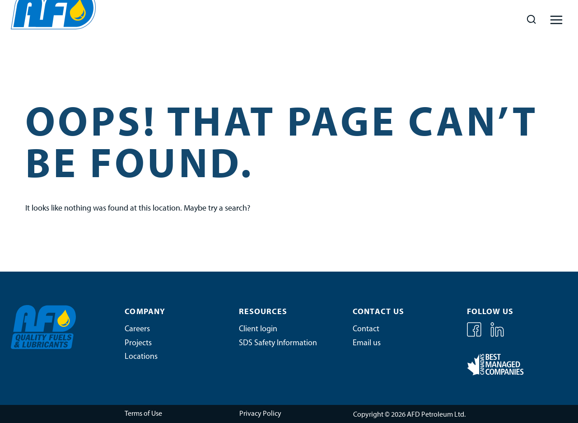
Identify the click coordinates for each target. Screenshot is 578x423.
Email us (367, 343)
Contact (366, 329)
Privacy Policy (260, 414)
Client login (258, 329)
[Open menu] (556, 19)
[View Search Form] (531, 19)
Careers (137, 329)
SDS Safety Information (278, 343)
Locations (141, 356)
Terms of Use (143, 414)
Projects (138, 343)
